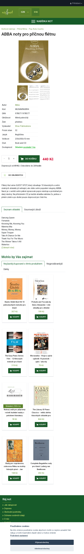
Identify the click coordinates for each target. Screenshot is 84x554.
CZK (24, 12)
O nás (6, 519)
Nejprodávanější (55, 263)
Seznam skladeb (12, 209)
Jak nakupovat (10, 505)
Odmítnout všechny (42, 549)
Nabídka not (42, 21)
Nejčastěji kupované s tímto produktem (23, 263)
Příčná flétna (22, 29)
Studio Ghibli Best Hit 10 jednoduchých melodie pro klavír (14, 305)
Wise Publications (23, 126)
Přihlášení (76, 3)
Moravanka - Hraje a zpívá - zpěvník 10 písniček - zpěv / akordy (41, 359)
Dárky (6, 269)
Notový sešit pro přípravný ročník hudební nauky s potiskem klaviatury (14, 413)
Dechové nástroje (8, 29)
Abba (17, 105)
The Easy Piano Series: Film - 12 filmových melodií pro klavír (14, 359)
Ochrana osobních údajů (14, 515)
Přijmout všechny (42, 542)
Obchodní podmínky (12, 512)
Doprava (7, 508)
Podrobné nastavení (19, 536)
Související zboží (32, 209)
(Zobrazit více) (7, 247)
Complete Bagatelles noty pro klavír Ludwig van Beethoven (41, 466)
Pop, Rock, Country (36, 29)
